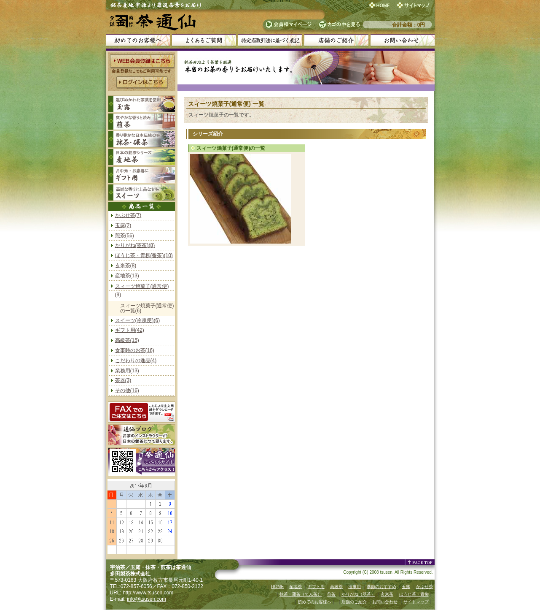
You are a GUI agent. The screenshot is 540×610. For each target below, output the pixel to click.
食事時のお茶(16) (134, 350)
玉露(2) (123, 225)
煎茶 (331, 594)
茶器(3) (123, 380)
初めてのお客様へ (314, 601)
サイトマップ (416, 601)
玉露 (406, 586)
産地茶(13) (127, 276)
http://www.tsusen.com (148, 593)
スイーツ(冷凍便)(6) (137, 320)
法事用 (354, 586)
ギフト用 (316, 586)
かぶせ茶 (424, 586)
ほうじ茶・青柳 (414, 594)
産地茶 (295, 586)
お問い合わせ (385, 601)
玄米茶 (387, 594)
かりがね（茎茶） (358, 594)
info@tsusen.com (146, 599)
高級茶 (336, 586)
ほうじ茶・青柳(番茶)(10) (144, 255)
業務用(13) (127, 371)
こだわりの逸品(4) (136, 360)
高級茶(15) (127, 340)
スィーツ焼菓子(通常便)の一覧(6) (147, 308)
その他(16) (127, 390)
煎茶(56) (124, 236)
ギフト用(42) (129, 330)
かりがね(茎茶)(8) (135, 245)
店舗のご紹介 (354, 601)
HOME (277, 586)
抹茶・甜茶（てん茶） (300, 594)
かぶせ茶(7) (128, 215)
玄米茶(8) (126, 265)
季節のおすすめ (381, 586)
